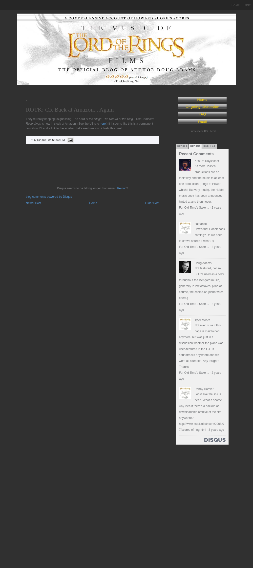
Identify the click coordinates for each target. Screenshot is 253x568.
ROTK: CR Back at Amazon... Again (70, 109)
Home (235, 5)
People (182, 146)
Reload (121, 188)
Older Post (152, 203)
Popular (209, 146)
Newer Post (33, 203)
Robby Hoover (204, 389)
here (103, 123)
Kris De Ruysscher (207, 161)
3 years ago (216, 429)
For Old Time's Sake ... (194, 207)
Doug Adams (203, 263)
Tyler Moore (202, 320)
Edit (247, 5)
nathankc (201, 224)
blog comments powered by (49, 196)
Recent (195, 146)
